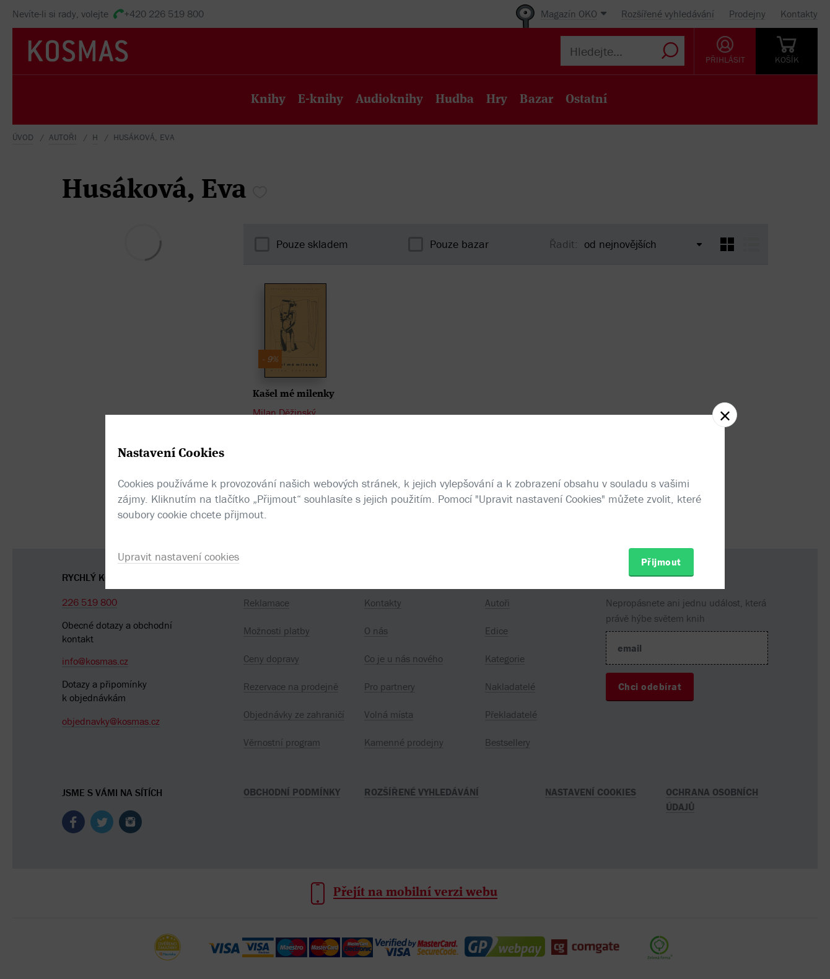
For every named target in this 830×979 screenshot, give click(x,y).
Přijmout (661, 562)
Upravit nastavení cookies (178, 556)
